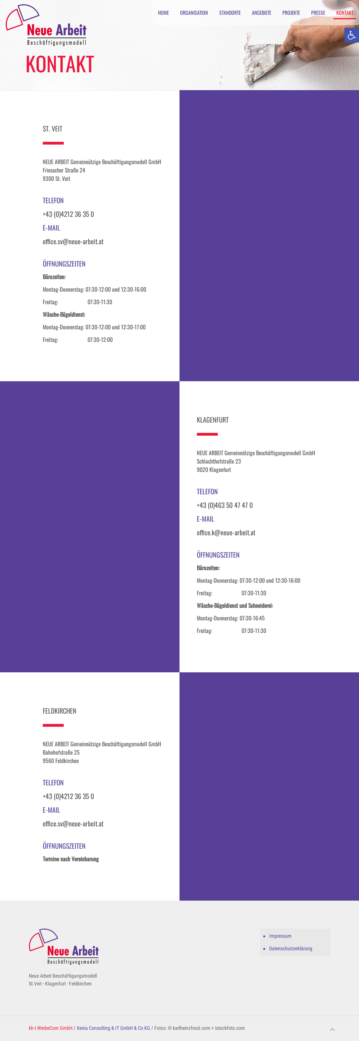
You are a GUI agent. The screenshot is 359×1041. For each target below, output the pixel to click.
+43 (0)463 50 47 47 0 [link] (225, 505)
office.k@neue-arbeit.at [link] (226, 532)
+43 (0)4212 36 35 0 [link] (68, 214)
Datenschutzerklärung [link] (290, 948)
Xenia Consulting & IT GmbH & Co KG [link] (113, 1028)
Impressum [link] (280, 936)
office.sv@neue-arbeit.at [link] (73, 241)
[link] (351, 35)
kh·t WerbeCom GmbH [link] (50, 1028)
